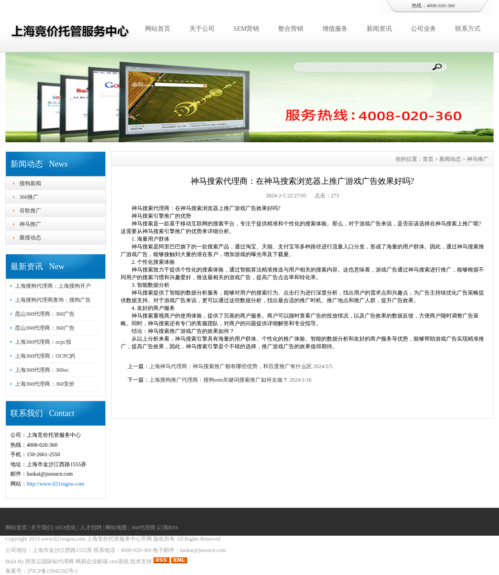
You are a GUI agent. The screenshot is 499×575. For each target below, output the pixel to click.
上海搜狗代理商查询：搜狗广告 (53, 300)
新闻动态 (450, 159)
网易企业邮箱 (91, 561)
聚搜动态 (30, 237)
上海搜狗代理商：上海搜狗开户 (53, 286)
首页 (428, 159)
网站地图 (116, 527)
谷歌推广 (30, 210)
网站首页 (157, 28)
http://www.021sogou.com (55, 484)
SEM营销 (246, 28)
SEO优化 (65, 527)
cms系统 (119, 561)
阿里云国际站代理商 (49, 561)
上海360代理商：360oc (42, 370)
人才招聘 (91, 527)
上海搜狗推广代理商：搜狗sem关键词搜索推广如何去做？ (218, 380)
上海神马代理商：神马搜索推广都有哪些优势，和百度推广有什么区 (230, 366)
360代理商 (143, 527)
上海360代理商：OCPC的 (45, 356)
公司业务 (423, 28)
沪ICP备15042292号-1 (52, 571)
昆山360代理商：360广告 (45, 314)
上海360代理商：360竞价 (45, 384)
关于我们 (41, 527)
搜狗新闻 (30, 183)
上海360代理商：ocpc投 (43, 342)
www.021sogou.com (63, 539)
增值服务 (335, 28)
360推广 (28, 197)
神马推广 (30, 224)
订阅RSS (168, 527)
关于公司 (202, 28)
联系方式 (467, 28)
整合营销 (290, 28)
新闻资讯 (379, 28)
